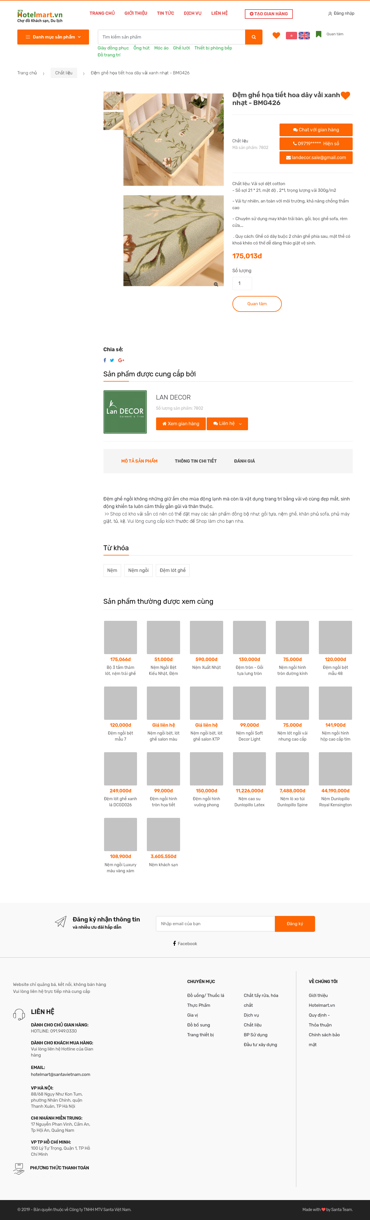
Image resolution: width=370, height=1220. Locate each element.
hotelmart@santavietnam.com (60, 1074)
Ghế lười (181, 48)
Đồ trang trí (109, 55)
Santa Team (341, 1209)
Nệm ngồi (138, 570)
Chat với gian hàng (316, 130)
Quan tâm (257, 303)
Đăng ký (295, 923)
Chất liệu (63, 73)
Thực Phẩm (198, 1005)
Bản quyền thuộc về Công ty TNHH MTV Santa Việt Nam (82, 1209)
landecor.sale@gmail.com (316, 157)
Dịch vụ (192, 13)
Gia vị (192, 1015)
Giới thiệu (136, 13)
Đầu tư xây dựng (260, 1044)
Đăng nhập (341, 13)
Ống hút (142, 48)
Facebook (185, 943)
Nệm (112, 570)
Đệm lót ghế (173, 570)
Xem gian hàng (180, 423)
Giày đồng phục (113, 48)
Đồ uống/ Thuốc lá (205, 995)
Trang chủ (102, 13)
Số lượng (241, 270)
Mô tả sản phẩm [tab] (139, 461)
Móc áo (161, 48)
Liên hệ (219, 13)
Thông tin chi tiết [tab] (196, 461)
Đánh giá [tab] (244, 461)
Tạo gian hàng (269, 13)
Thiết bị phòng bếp (213, 48)
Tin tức (165, 13)
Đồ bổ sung (198, 1025)
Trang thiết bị (200, 1034)
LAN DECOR (173, 397)
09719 (316, 143)
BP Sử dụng (255, 1034)
